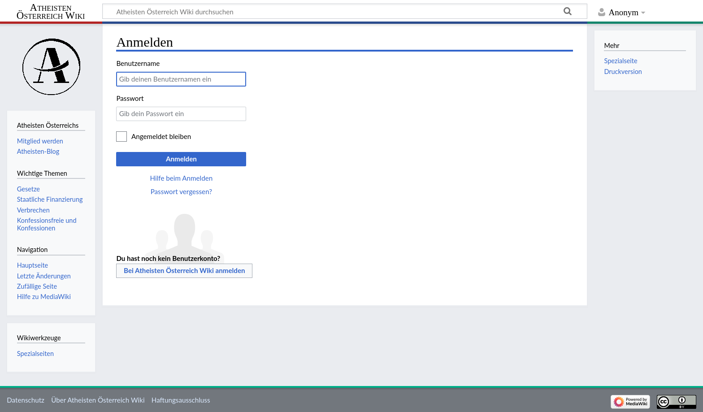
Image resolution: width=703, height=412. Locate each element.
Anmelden (181, 159)
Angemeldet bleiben (161, 136)
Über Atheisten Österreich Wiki (97, 400)
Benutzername (138, 63)
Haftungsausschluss (181, 400)
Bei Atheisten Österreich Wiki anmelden (184, 270)
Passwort (129, 98)
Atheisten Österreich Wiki (51, 12)
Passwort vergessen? (181, 191)
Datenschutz (25, 400)
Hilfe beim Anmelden (181, 178)
